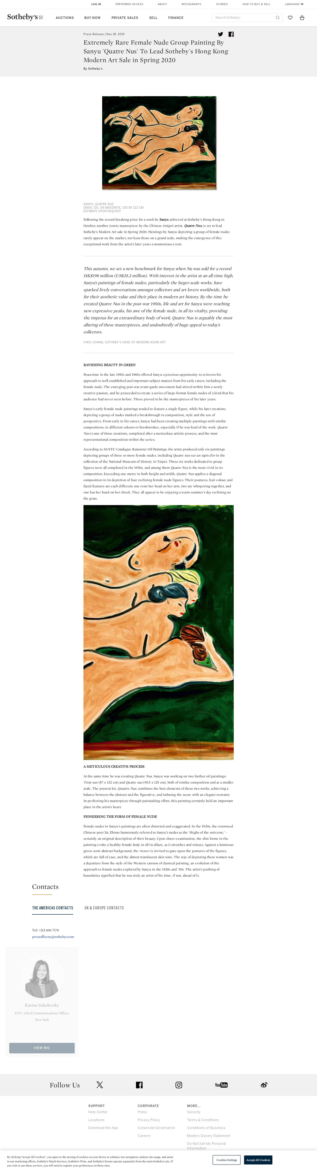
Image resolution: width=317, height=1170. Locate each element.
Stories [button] (222, 4)
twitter (99, 1085)
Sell (153, 18)
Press (142, 1112)
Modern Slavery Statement (208, 1136)
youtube (221, 1085)
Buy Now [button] (92, 18)
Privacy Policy (149, 1120)
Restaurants (191, 4)
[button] (161, 888)
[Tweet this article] (220, 34)
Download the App (103, 1128)
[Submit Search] (277, 17)
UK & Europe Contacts (104, 908)
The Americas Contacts (52, 908)
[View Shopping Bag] (302, 17)
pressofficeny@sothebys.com (53, 936)
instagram (179, 1085)
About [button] (162, 4)
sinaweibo (264, 1085)
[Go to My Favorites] (290, 17)
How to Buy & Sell (256, 4)
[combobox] (247, 17)
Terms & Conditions (203, 1120)
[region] (158, 1160)
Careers (144, 1136)
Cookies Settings (226, 1160)
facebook (139, 1085)
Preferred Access (129, 4)
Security (194, 1112)
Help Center (98, 1112)
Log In (96, 4)
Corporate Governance (156, 1128)
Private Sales (125, 18)
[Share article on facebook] (231, 34)
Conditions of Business (206, 1128)
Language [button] (292, 4)
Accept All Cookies (258, 1160)
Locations (96, 1120)
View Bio (42, 1048)
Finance (176, 18)
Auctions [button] (65, 18)
